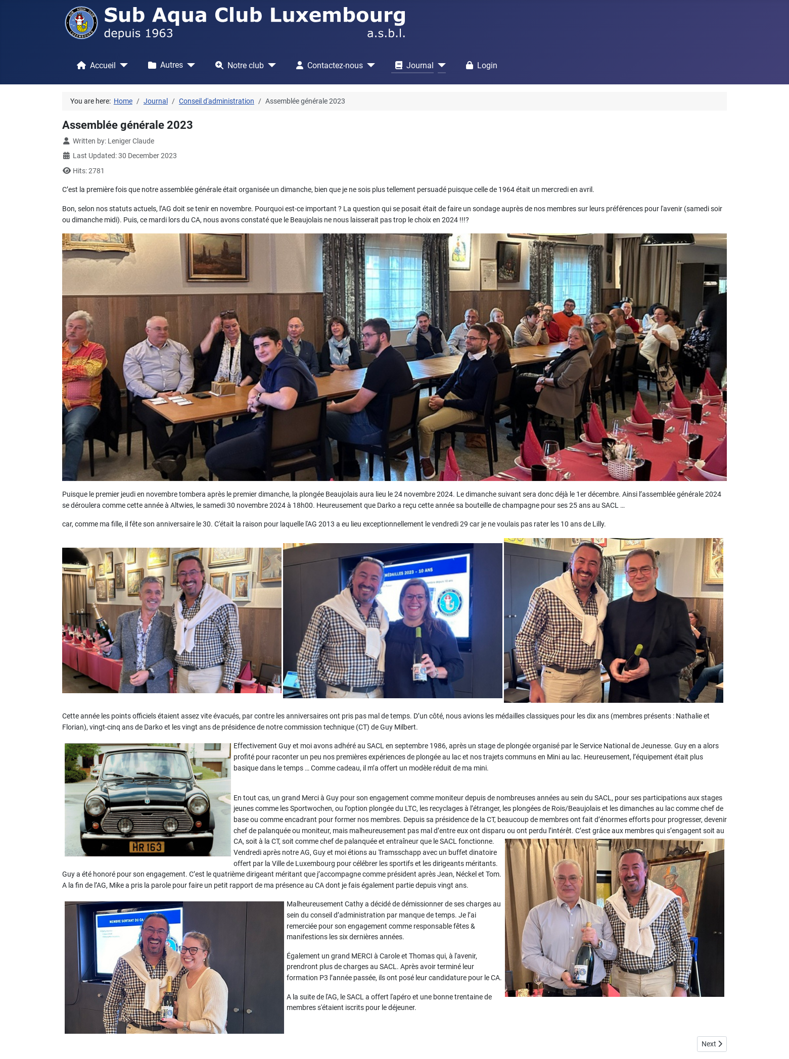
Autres (163, 65)
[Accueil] (122, 65)
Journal (412, 65)
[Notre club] (270, 65)
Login (479, 65)
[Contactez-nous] (369, 65)
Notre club (237, 65)
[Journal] (440, 65)
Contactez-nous (327, 65)
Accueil (94, 65)
